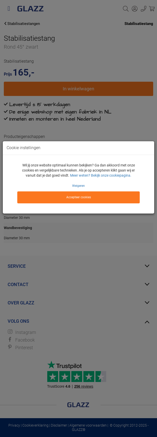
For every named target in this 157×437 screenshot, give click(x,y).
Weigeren (78, 186)
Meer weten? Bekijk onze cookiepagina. (100, 175)
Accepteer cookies (78, 197)
